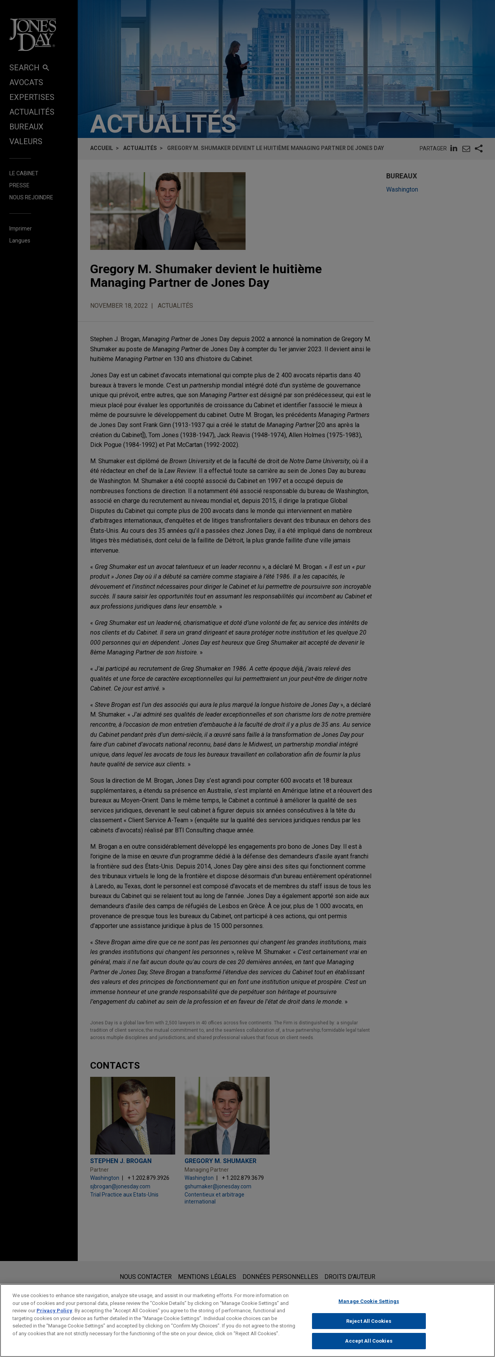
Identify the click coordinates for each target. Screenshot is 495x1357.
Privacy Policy (54, 1312)
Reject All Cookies (368, 1323)
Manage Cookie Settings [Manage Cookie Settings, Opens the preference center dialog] (368, 1303)
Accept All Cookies (368, 1343)
